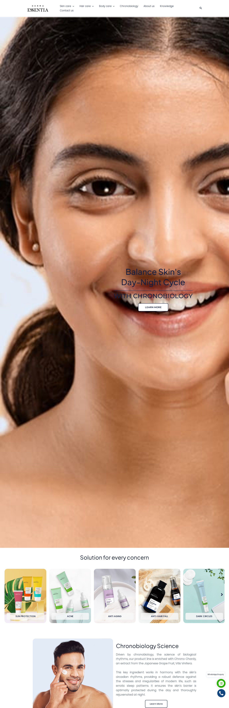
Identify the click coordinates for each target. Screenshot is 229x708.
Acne (70, 616)
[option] (25, 599)
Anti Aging (115, 616)
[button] (72, 8)
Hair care (86, 8)
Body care (105, 8)
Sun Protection (25, 616)
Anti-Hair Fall (159, 616)
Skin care (67, 8)
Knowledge (164, 8)
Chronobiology (127, 8)
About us (147, 8)
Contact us (183, 8)
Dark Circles (204, 616)
